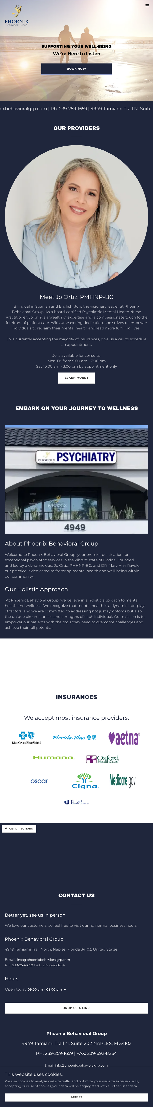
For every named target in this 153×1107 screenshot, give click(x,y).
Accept (76, 1097)
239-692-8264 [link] (54, 965)
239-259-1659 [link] (22, 965)
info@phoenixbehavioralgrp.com (81, 1065)
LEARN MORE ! (76, 378)
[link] (16, 5)
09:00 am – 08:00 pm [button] (45, 989)
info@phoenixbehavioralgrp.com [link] (43, 960)
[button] (147, 6)
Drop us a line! (77, 1008)
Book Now (76, 69)
